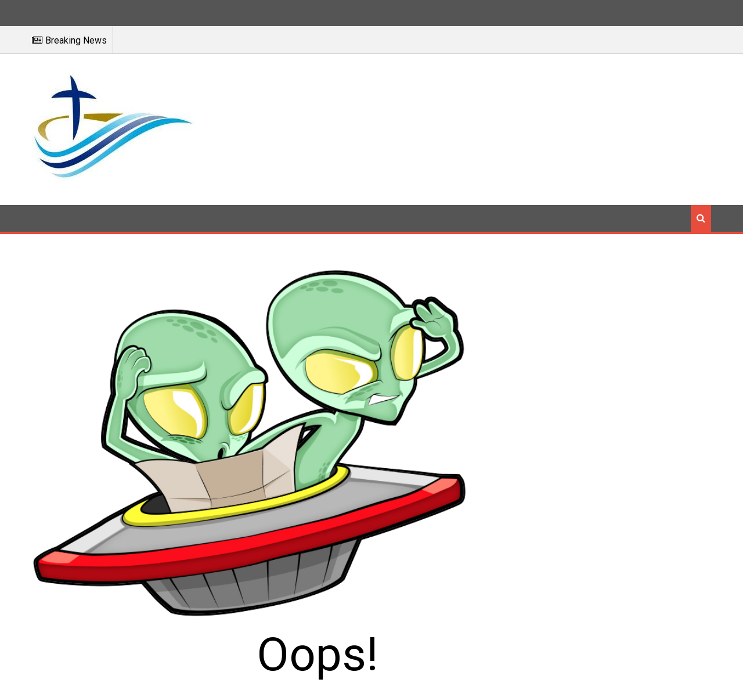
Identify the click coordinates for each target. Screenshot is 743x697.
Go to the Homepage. (548, 427)
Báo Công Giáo (371, 680)
